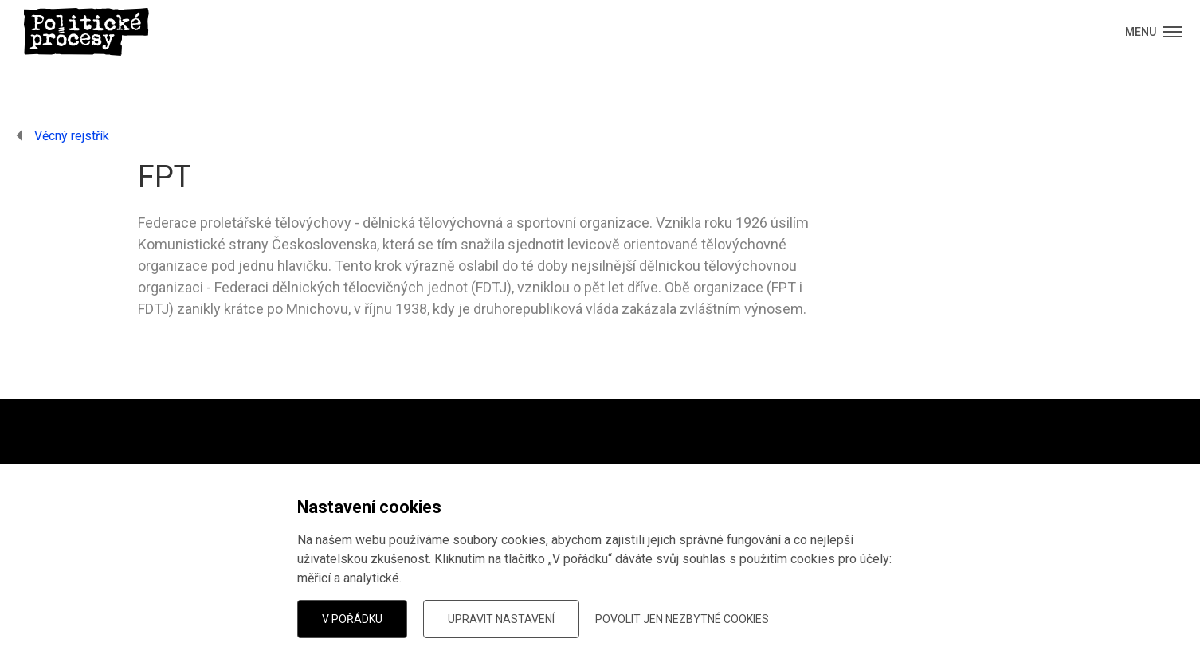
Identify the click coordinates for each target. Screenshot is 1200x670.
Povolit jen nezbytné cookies (682, 619)
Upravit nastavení (501, 619)
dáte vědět (268, 580)
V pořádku (352, 619)
